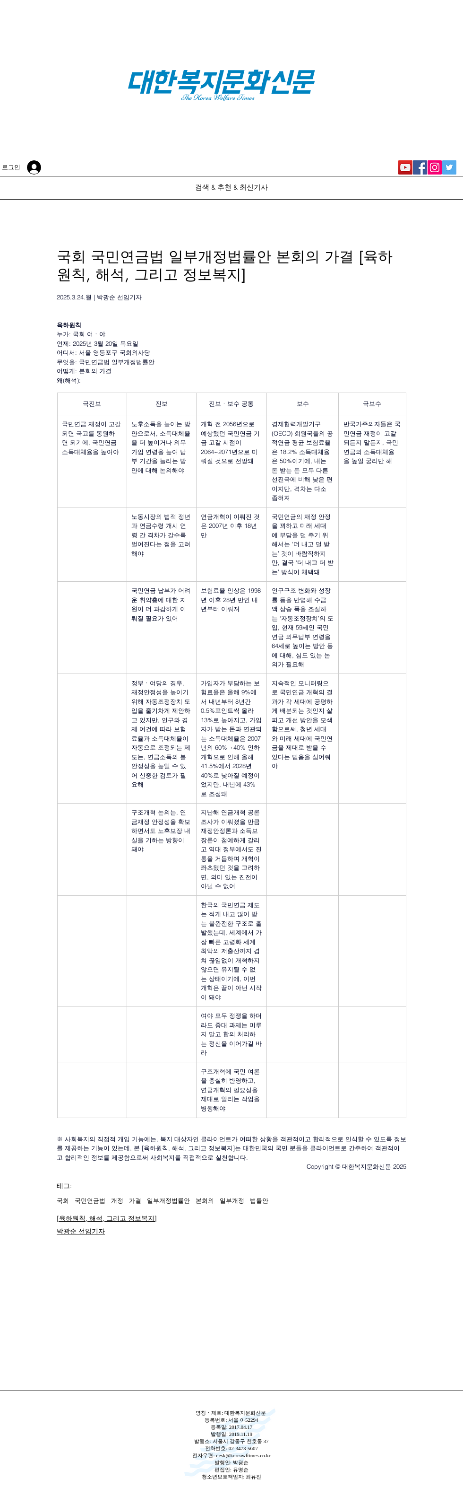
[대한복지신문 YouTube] (405, 167)
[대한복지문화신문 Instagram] (435, 167)
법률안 (259, 1200)
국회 (63, 1200)
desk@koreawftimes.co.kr (243, 1455)
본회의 (205, 1200)
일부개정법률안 (168, 1200)
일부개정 (232, 1200)
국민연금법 (90, 1200)
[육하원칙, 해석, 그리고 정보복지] (107, 1218)
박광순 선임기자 (81, 1231)
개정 (117, 1200)
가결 (135, 1200)
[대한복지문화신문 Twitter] (449, 167)
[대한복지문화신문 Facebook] (420, 167)
